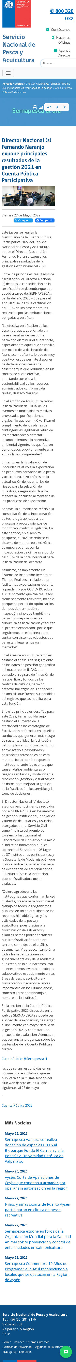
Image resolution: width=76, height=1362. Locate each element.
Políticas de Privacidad (17, 1347)
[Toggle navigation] (8, 73)
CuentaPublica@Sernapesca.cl (24, 1059)
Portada (7, 83)
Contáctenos (58, 29)
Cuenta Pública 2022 (17, 1105)
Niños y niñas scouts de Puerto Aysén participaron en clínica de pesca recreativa (37, 1209)
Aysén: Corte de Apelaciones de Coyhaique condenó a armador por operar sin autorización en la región (36, 1183)
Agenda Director (62, 52)
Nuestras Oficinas (61, 40)
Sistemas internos (37, 1342)
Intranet (19, 1342)
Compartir (23, 220)
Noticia (19, 83)
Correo (7, 1342)
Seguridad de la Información (52, 1347)
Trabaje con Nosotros (17, 1352)
